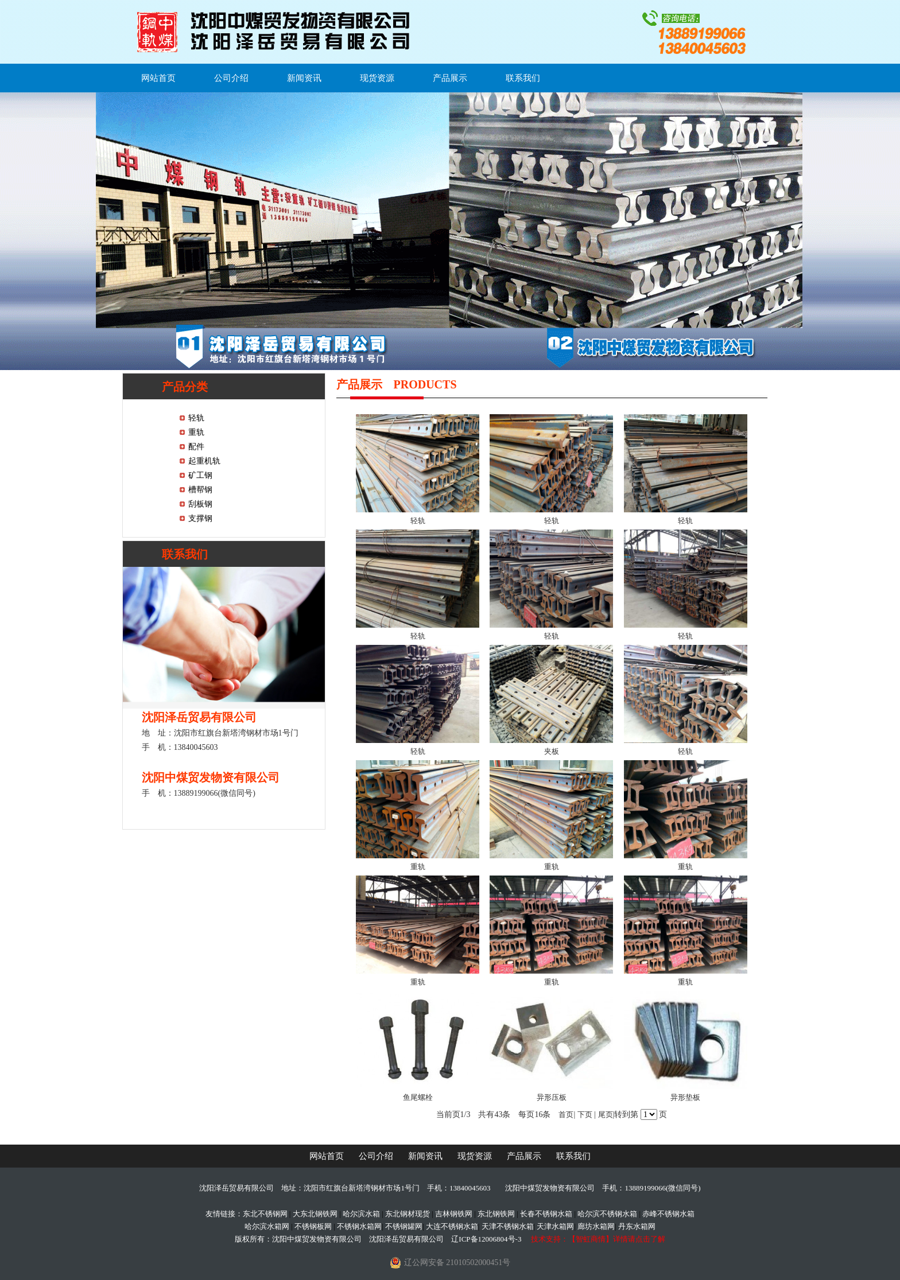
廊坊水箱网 (596, 1226)
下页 (584, 1114)
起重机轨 (204, 461)
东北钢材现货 (407, 1213)
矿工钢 (200, 475)
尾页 (605, 1114)
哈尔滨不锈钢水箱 (607, 1213)
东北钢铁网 (496, 1213)
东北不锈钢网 (265, 1213)
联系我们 (523, 78)
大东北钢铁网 (315, 1213)
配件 (196, 446)
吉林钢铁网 (453, 1213)
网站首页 (158, 78)
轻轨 (196, 418)
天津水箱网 (555, 1226)
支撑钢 (200, 518)
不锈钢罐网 (403, 1226)
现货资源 (377, 78)
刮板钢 (200, 504)
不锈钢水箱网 (359, 1226)
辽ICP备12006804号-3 (486, 1239)
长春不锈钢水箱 (546, 1213)
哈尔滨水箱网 (267, 1226)
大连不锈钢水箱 (452, 1226)
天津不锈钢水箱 (508, 1226)
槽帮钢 (200, 489)
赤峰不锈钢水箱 (668, 1213)
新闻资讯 (304, 78)
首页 (565, 1114)
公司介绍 (231, 78)
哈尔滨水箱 (361, 1213)
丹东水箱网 (636, 1226)
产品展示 (450, 78)
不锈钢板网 (313, 1226)
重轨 (196, 432)
